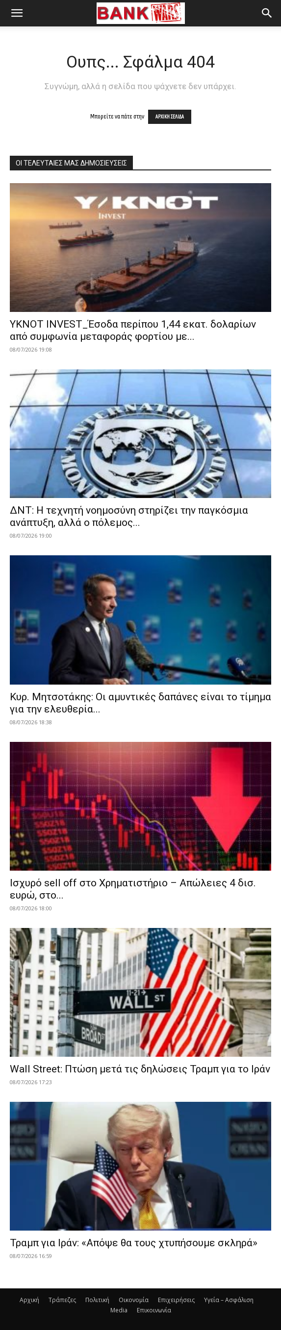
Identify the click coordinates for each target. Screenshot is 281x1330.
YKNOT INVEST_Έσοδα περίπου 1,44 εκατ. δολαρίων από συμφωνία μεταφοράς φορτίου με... (133, 330)
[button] (16, 13)
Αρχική (29, 1300)
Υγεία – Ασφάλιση (229, 1300)
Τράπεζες (62, 1300)
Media (119, 1310)
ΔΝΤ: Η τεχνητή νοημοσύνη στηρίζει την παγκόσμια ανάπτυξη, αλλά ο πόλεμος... (129, 516)
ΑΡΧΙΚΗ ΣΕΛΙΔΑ (169, 117)
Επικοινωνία (154, 1310)
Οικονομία (134, 1300)
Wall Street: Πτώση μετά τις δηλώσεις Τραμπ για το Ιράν (140, 1069)
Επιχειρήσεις (176, 1300)
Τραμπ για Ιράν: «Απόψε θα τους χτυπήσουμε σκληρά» (133, 1243)
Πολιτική (97, 1300)
